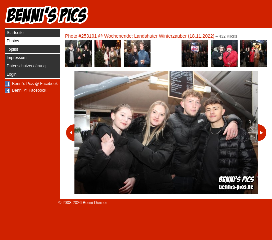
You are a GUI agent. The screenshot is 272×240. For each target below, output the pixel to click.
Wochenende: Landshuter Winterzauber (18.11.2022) (159, 36)
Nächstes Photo (262, 132)
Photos (13, 41)
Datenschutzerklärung (26, 66)
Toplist (12, 49)
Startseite (15, 32)
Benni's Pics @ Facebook (35, 83)
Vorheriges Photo (70, 132)
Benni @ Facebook (29, 90)
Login (11, 74)
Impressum (16, 57)
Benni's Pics (46, 15)
